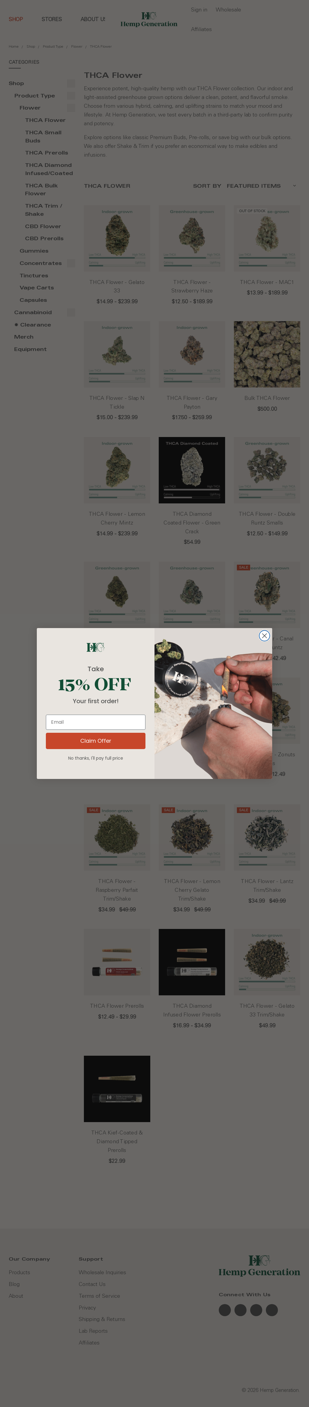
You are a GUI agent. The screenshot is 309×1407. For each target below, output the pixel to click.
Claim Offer (95, 741)
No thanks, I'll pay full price (95, 758)
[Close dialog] (264, 635)
